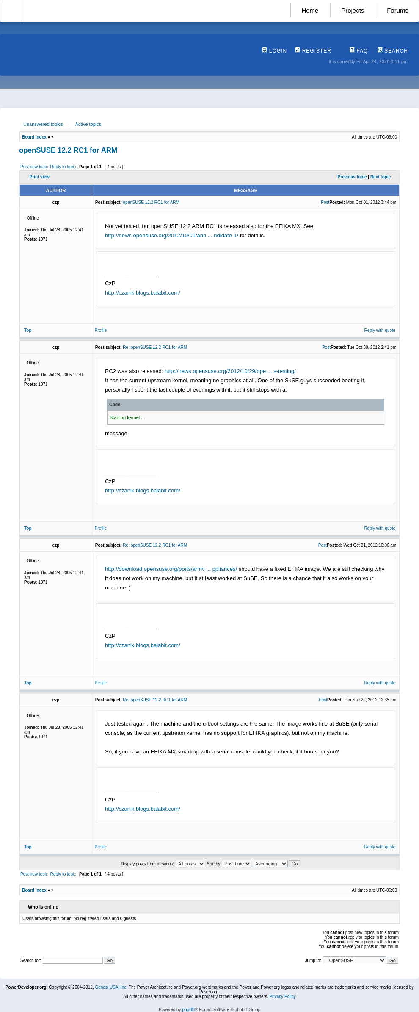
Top (28, 330)
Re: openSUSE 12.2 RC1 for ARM (155, 347)
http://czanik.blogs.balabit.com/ (142, 292)
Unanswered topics (43, 124)
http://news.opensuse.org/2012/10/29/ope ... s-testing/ (230, 371)
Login (274, 51)
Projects (352, 10)
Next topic (380, 177)
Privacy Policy (282, 996)
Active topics (88, 124)
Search (393, 51)
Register (313, 51)
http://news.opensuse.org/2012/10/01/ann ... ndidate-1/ (171, 235)
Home (309, 10)
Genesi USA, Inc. (111, 987)
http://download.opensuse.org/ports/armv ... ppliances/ (171, 569)
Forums (397, 10)
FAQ (359, 51)
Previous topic (352, 177)
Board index (34, 137)
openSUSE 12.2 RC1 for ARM (68, 150)
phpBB (188, 1009)
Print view (40, 177)
